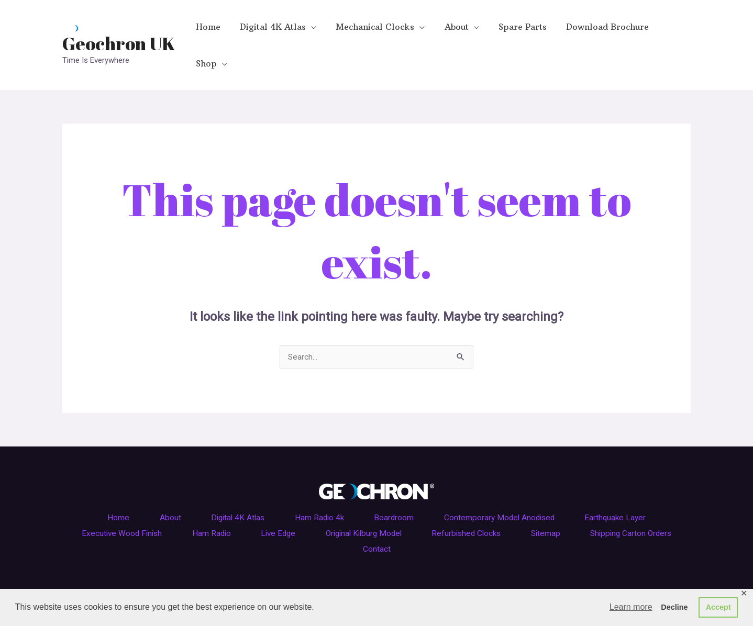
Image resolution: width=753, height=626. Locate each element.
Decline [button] (674, 607)
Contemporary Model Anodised (514, 488)
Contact (437, 518)
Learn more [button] (631, 606)
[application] (307, 30)
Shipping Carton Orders (344, 518)
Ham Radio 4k (318, 488)
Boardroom (400, 488)
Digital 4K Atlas (228, 488)
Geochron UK (118, 28)
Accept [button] (718, 607)
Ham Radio (253, 503)
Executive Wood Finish (154, 503)
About (152, 488)
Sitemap (625, 503)
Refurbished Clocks (537, 503)
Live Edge (327, 503)
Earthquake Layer (639, 488)
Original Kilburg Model (423, 503)
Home (94, 488)
